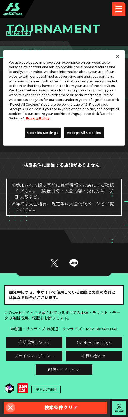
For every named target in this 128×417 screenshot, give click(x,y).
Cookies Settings (94, 342)
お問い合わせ (94, 356)
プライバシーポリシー (34, 356)
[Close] (117, 56)
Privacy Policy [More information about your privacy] (37, 118)
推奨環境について (34, 342)
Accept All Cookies (84, 133)
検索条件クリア (61, 407)
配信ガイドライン (64, 369)
